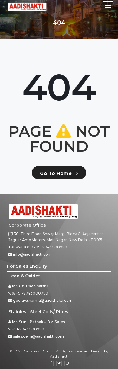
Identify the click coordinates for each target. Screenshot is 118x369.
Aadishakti (59, 356)
